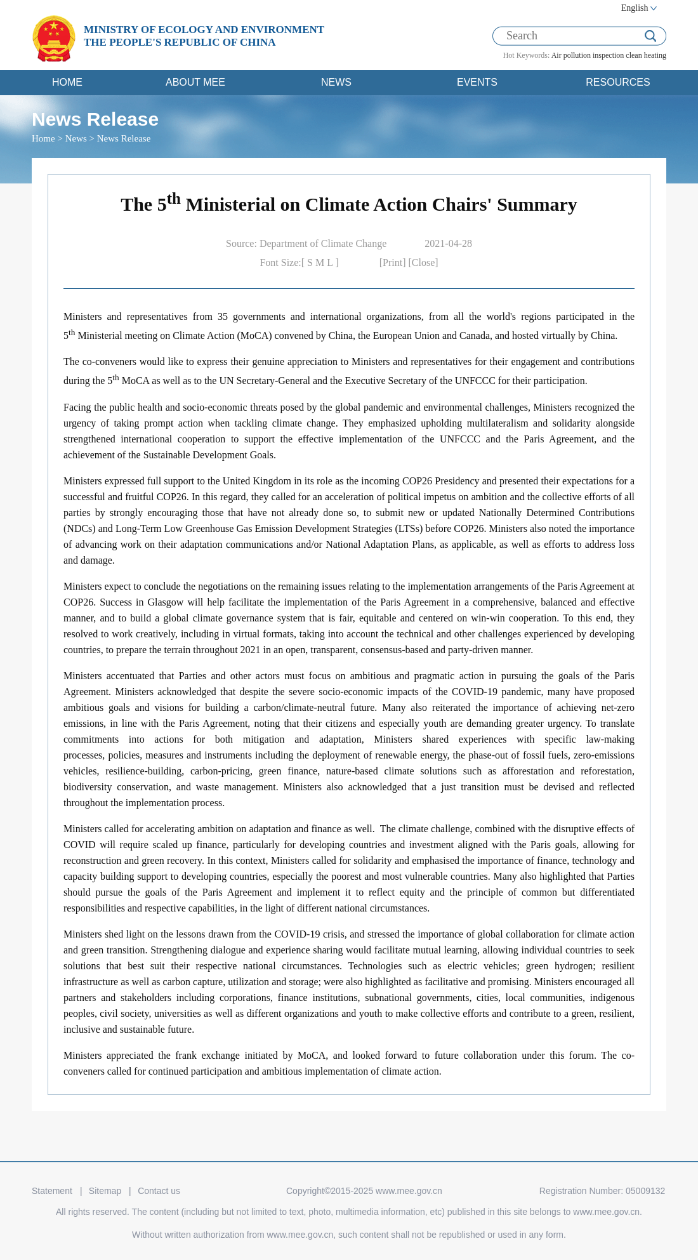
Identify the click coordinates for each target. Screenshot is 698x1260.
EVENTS (477, 82)
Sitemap (105, 1191)
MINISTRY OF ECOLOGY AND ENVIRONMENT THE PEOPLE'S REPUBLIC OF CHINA (204, 35)
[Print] (394, 262)
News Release (124, 138)
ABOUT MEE (195, 82)
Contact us (159, 1191)
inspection (608, 55)
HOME (67, 82)
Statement (52, 1191)
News (76, 138)
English (635, 8)
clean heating (646, 55)
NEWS (336, 82)
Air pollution (571, 55)
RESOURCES (618, 82)
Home (43, 138)
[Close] (423, 262)
